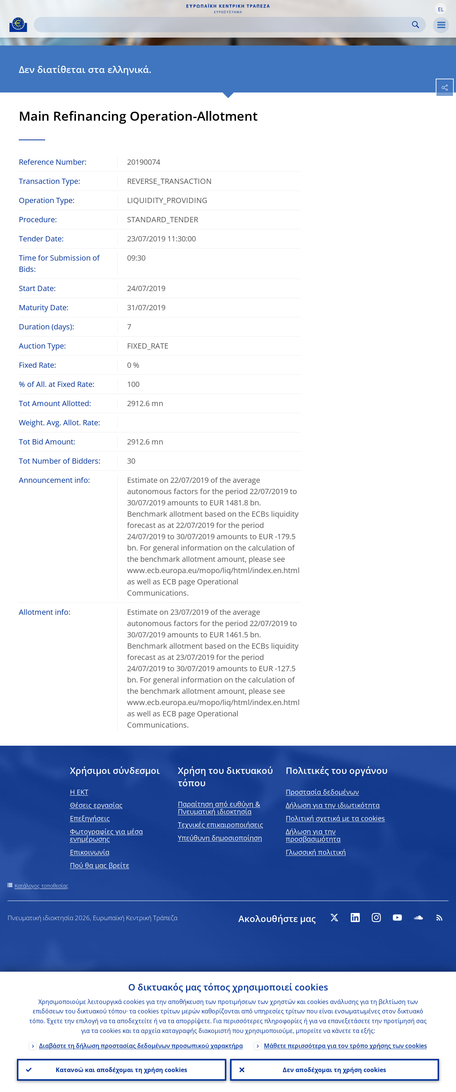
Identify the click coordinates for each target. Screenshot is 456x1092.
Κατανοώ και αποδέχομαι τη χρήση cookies (121, 1070)
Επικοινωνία (89, 852)
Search (415, 24)
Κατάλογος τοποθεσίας (41, 885)
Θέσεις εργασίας (96, 805)
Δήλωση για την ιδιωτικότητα (333, 805)
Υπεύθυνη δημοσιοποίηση (220, 837)
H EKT (79, 791)
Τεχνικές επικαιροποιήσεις (220, 824)
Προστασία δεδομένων (322, 791)
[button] (440, 8)
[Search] (223, 24)
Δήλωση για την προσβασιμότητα (313, 835)
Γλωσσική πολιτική (316, 852)
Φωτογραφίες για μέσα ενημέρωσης (106, 835)
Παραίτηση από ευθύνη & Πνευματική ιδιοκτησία (219, 807)
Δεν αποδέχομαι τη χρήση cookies (334, 1070)
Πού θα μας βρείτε (99, 865)
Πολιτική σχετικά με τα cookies (335, 818)
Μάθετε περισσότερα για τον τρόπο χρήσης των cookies (345, 1046)
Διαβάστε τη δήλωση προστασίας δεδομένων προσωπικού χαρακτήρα (141, 1046)
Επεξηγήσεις (90, 818)
